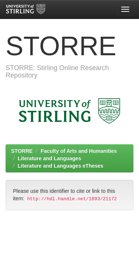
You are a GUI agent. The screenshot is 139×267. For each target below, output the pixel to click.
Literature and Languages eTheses (60, 166)
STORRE (22, 151)
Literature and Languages (49, 158)
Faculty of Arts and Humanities (79, 151)
